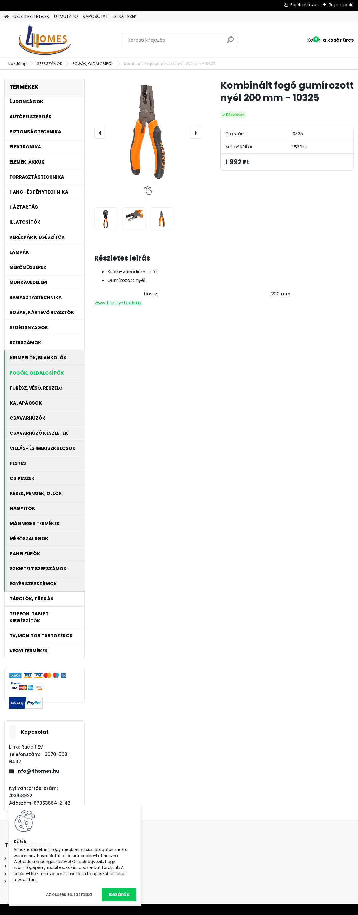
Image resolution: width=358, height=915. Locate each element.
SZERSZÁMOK (49, 63)
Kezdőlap (17, 63)
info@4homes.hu (37, 771)
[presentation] (100, 133)
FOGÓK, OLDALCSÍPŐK (93, 63)
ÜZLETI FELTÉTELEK (31, 16)
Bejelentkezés (304, 5)
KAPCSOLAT (95, 16)
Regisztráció (341, 5)
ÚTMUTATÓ (66, 16)
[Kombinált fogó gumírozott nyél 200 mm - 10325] (147, 132)
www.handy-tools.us (117, 302)
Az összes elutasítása (69, 894)
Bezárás (119, 894)
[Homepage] (6, 16)
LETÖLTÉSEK (125, 16)
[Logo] (45, 40)
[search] (230, 42)
